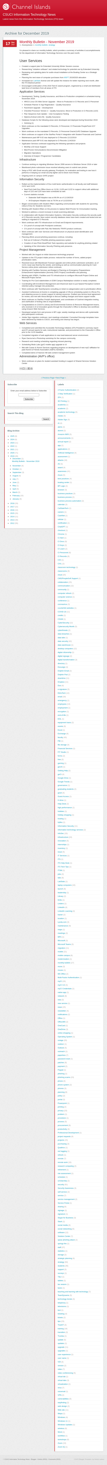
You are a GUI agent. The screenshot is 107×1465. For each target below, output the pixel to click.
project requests (64, 1136)
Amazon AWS (63, 434)
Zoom (60, 1443)
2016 (12, 510)
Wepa (60, 1413)
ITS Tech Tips (63, 867)
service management (66, 1199)
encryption (62, 711)
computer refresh (64, 593)
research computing (66, 1166)
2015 (12, 513)
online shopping (64, 1033)
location (61, 918)
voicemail (61, 1391)
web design (62, 1406)
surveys (61, 1273)
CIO (59, 560)
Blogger (33, 1459)
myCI (60, 981)
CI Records (62, 556)
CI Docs (61, 541)
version (61, 1366)
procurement (63, 1125)
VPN (59, 1395)
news (60, 1007)
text (59, 1310)
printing (61, 1107)
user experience (64, 1354)
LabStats (36, 81)
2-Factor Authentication (67, 390)
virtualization (63, 1384)
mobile (60, 952)
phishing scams (64, 1077)
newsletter (62, 1011)
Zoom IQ (61, 1447)
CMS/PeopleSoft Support (68, 578)
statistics (61, 1251)
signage (61, 1210)
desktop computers (65, 649)
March (15, 492)
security (61, 1184)
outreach (61, 1051)
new (59, 1000)
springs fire (62, 1244)
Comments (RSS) (54, 1459)
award (60, 467)
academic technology (66, 412)
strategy (52, 45)
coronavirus (62, 604)
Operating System (65, 1037)
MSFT (66, 77)
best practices (63, 479)
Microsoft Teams (64, 944)
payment (61, 1066)
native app (62, 992)
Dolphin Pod (63, 675)
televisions (62, 1306)
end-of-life (62, 715)
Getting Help (63, 771)
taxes (60, 1288)
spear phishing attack (66, 1240)
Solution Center (64, 1236)
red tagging (62, 1151)
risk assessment (64, 1173)
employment (63, 708)
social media (63, 1225)
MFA (59, 937)
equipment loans (64, 722)
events (60, 726)
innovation (62, 841)
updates (61, 1343)
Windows (61, 1417)
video (60, 1369)
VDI (59, 1362)
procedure (62, 1118)
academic (61, 408)
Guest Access (63, 796)
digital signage (63, 656)
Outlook (61, 1048)
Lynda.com (62, 922)
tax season (62, 1284)
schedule (61, 1177)
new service (62, 1003)
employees (62, 704)
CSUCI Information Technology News (29, 14)
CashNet (61, 516)
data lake (61, 638)
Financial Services (65, 748)
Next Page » (61, 378)
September (17, 472)
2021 (12, 449)
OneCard (61, 1026)
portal (60, 1099)
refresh (60, 1155)
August (16, 476)
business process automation (69, 501)
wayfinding (62, 1402)
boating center (63, 482)
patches (61, 1062)
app (59, 445)
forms (60, 756)
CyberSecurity (63, 623)
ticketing (61, 1314)
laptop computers (65, 885)
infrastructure (63, 837)
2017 (12, 507)
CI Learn (61, 549)
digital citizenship (64, 652)
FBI (59, 741)
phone (60, 1081)
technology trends (65, 1299)
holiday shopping (64, 815)
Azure (60, 475)
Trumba (61, 1336)
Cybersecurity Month (66, 626)
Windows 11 (63, 1421)
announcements (64, 438)
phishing (61, 1074)
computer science (65, 597)
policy (60, 1096)
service (60, 1195)
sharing (61, 1207)
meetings (61, 933)
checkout (61, 530)
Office (60, 1018)
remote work (63, 1162)
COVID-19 (62, 612)
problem (61, 1114)
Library (60, 896)
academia (61, 405)
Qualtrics (61, 1148)
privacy (60, 1111)
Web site (61, 1410)
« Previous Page (47, 378)
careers (61, 512)
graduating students (66, 789)
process (61, 1122)
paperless (61, 1055)
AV (59, 464)
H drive (60, 800)
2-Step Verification (65, 394)
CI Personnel (63, 553)
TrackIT (61, 1325)
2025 (12, 436)
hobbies (61, 811)
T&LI (59, 1277)
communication (64, 586)
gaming (61, 763)
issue (60, 852)
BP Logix (61, 486)
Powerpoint (62, 1103)
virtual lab (61, 1377)
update (60, 1340)
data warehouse (64, 645)
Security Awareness (66, 1188)
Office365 (61, 1022)
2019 (12, 456)
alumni (60, 431)
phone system (63, 1085)
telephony (61, 1303)
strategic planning (65, 1258)
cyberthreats (63, 630)
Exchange (62, 734)
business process (65, 497)
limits (60, 900)
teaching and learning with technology (73, 1292)
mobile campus (64, 955)
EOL (59, 719)
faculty (60, 737)
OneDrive (61, 1029)
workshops (62, 1439)
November (17, 466)
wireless (61, 1428)
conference (62, 601)
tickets (60, 1317)
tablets (60, 1280)
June (15, 482)
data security (63, 641)
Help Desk (62, 804)
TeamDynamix (63, 1295)
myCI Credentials (65, 989)
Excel (60, 730)
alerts (60, 427)
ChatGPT (61, 527)
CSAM (60, 619)
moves (60, 970)
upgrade (61, 1347)
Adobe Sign (62, 420)
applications (62, 449)
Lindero (61, 904)
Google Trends (64, 782)
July (14, 479)
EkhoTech (62, 693)
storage (61, 1255)
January (16, 499)
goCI (59, 774)
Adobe (60, 416)
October (16, 469)
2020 (12, 453)
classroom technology (66, 567)
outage (60, 1040)
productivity (62, 1129)
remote (60, 1158)
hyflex (60, 822)
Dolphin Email (63, 671)
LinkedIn (61, 907)
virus (59, 1388)
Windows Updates (65, 1425)
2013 (12, 520)
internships (62, 844)
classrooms (62, 571)
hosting (61, 819)
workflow (61, 1436)
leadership (62, 893)
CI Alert (61, 538)
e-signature (62, 689)
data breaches (63, 634)
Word (60, 1432)
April (15, 489)
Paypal (60, 1070)
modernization (63, 959)
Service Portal (63, 1203)
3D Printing (62, 401)
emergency (62, 700)
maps (60, 929)
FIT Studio (62, 752)
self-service (62, 1192)
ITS (59, 859)
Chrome (61, 534)
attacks (60, 460)
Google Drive (63, 778)
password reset (64, 1059)
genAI (60, 767)
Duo (59, 685)
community (62, 589)
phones (61, 1088)
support (61, 1269)
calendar (61, 504)
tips (59, 1321)
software (61, 1232)
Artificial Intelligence (66, 453)
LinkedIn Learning (65, 911)
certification (62, 523)
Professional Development (68, 1133)
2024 (12, 439)
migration (61, 948)
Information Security (66, 826)
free (59, 759)
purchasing (62, 1144)
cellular (60, 519)
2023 (12, 443)
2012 (12, 523)
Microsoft (61, 940)
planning (61, 1092)
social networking (65, 1229)
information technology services (70, 830)
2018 (12, 503)
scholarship (62, 1181)
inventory (61, 848)
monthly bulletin (41, 45)
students (61, 1266)
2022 (12, 446)
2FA (59, 397)
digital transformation (66, 660)
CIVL (60, 564)
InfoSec (61, 833)
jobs (59, 874)
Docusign (61, 667)
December (17, 459)
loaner (60, 915)
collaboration (63, 582)
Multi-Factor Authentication (68, 977)
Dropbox (61, 682)
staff (59, 1247)
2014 (12, 517)
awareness (62, 471)
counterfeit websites (66, 608)
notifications (62, 1014)
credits (60, 615)
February (16, 496)
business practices (65, 493)
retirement (62, 1170)
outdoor (61, 1044)
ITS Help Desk (63, 863)
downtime (61, 678)
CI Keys (61, 545)
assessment (62, 456)
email (60, 697)
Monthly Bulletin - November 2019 (47, 42)
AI (58, 423)
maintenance (63, 926)
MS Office (62, 974)
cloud (60, 575)
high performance (65, 807)
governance (62, 785)
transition (61, 1332)
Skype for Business (65, 1218)
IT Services (62, 856)
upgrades (61, 1351)
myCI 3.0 (61, 985)
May (14, 486)
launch (60, 889)
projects (61, 1140)
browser (61, 490)
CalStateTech (63, 508)
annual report (63, 442)
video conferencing (65, 1373)
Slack (60, 1221)
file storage (62, 745)
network (61, 996)
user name (62, 1358)
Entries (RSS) (42, 1459)
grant (60, 793)
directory (61, 663)
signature (61, 1214)
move (60, 966)
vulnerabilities (63, 1399)
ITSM (60, 870)
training (61, 1329)
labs (59, 878)
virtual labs (62, 1380)
